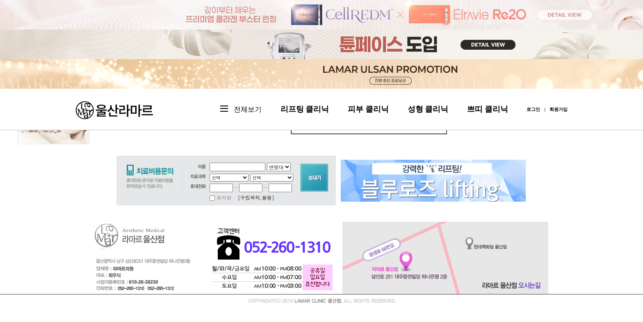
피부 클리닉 (368, 109)
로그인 (533, 109)
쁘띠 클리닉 (487, 109)
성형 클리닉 (428, 109)
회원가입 (559, 109)
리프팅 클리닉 (304, 109)
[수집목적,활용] (256, 197)
